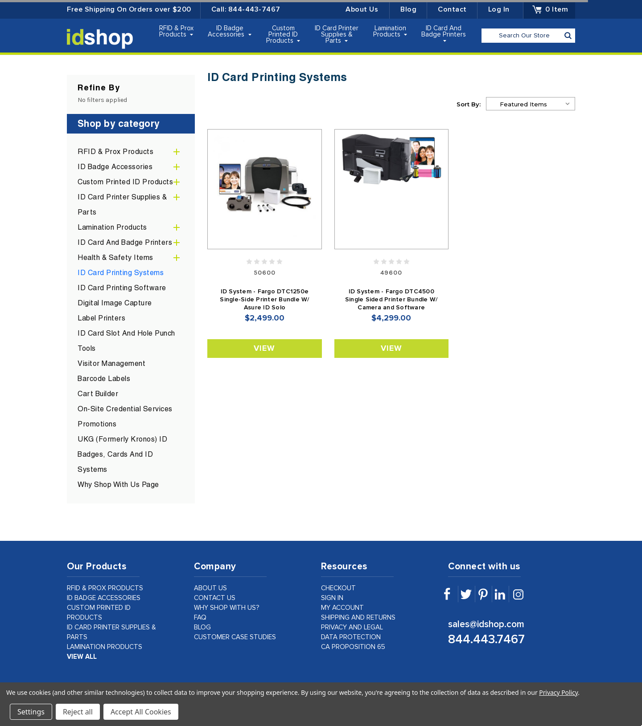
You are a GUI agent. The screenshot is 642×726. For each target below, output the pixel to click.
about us (210, 588)
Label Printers (101, 318)
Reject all (78, 712)
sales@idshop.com (486, 624)
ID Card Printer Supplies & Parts (336, 34)
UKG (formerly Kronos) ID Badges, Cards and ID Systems (122, 454)
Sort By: (469, 104)
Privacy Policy (558, 692)
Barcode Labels (104, 378)
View (264, 349)
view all (82, 656)
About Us (362, 9)
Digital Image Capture (115, 303)
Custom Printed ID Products (283, 34)
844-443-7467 (254, 9)
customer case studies (235, 637)
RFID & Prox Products (176, 31)
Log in (499, 9)
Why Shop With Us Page (118, 484)
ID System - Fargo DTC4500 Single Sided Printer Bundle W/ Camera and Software (391, 299)
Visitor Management (111, 363)
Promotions (97, 424)
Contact (452, 9)
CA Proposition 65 (353, 647)
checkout (338, 588)
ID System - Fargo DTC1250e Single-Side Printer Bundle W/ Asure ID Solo (264, 299)
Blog (408, 9)
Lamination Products (390, 31)
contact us (214, 598)
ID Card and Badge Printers (443, 33)
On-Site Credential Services (125, 409)
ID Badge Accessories (229, 31)
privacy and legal (352, 627)
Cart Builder (98, 393)
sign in (332, 598)
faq (200, 617)
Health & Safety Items (115, 257)
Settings (31, 712)
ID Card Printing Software (122, 288)
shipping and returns (358, 617)
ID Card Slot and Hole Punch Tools (126, 341)
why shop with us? (226, 607)
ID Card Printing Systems (121, 272)
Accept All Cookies (141, 712)
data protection (351, 637)
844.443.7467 (486, 639)
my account (342, 607)
